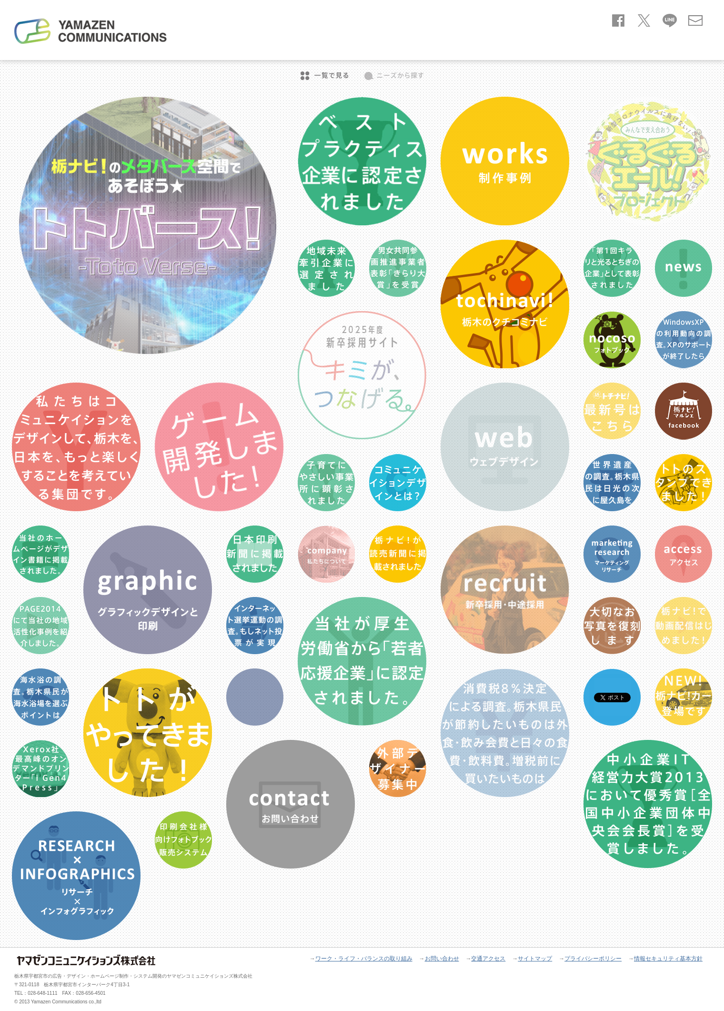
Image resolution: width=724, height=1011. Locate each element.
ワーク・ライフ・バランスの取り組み (363, 958)
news (539, 48)
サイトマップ (535, 958)
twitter (644, 19)
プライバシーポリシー (593, 958)
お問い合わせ (695, 19)
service (585, 48)
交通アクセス (488, 958)
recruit (690, 48)
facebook (618, 19)
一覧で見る (324, 75)
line (670, 19)
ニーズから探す (393, 75)
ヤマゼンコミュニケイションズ (90, 31)
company (637, 48)
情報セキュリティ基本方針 (668, 958)
